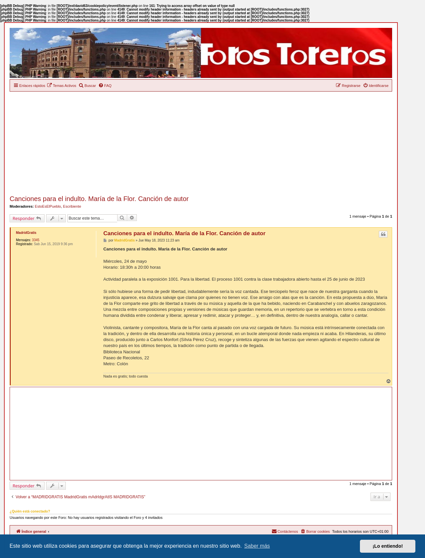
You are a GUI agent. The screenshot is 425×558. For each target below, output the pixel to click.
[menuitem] (61, 86)
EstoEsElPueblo (48, 206)
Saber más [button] (257, 546)
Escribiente (72, 206)
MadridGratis (26, 233)
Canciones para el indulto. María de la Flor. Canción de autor (99, 198)
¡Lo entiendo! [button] (388, 546)
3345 (35, 240)
